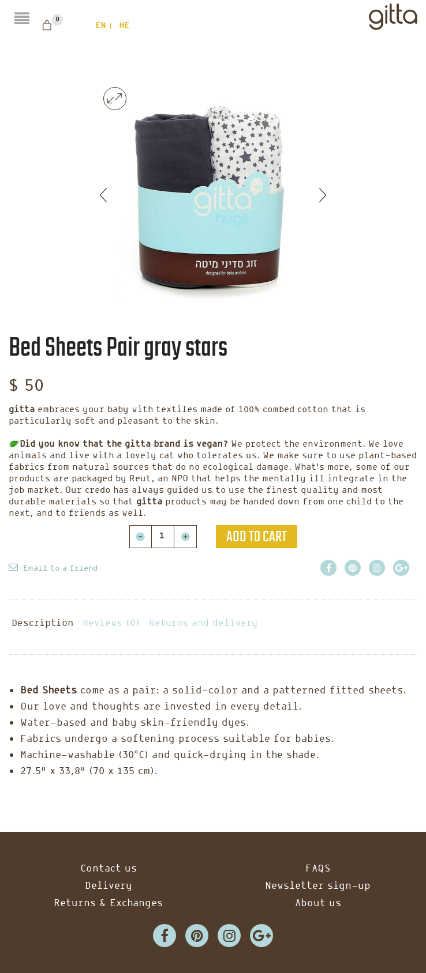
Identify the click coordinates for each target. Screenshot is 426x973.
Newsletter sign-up (318, 886)
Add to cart (256, 537)
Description (42, 623)
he (124, 26)
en (100, 26)
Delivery (108, 886)
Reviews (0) (111, 623)
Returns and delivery (203, 623)
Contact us (108, 869)
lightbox (114, 98)
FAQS (317, 869)
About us (318, 903)
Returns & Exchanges (108, 903)
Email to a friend (60, 568)
